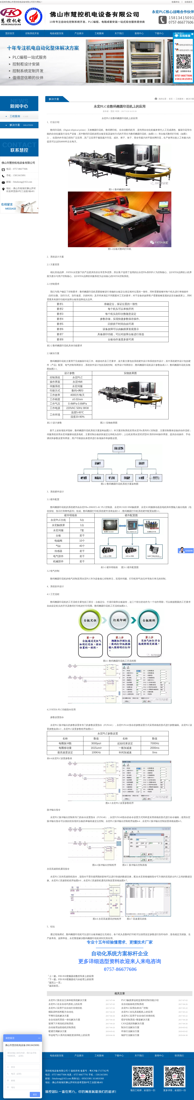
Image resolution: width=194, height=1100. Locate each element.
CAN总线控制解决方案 (132, 1023)
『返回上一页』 (55, 982)
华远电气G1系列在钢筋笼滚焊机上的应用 (69, 1035)
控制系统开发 (32, 33)
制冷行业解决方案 (130, 1027)
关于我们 (119, 33)
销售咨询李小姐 (184, 50)
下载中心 (159, 33)
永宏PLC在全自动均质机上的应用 (65, 1004)
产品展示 (79, 33)
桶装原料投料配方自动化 (60, 1012)
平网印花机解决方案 (58, 1016)
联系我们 (179, 33)
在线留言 (188, 2)
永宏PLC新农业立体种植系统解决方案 (67, 1000)
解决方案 (21, 125)
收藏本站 (175, 2)
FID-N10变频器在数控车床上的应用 (76, 976)
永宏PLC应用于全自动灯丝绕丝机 (65, 1008)
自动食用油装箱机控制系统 (62, 1027)
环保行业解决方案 (130, 1031)
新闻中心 (139, 33)
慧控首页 (9, 33)
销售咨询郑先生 (184, 45)
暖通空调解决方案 (57, 1031)
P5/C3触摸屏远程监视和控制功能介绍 (140, 1000)
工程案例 (99, 33)
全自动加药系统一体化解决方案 (64, 1019)
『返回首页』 (53, 986)
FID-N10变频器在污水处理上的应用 (76, 979)
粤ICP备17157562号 (99, 1071)
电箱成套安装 (57, 33)
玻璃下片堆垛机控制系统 (60, 1023)
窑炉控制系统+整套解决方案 (135, 1019)
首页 (171, 99)
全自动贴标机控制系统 (132, 1004)
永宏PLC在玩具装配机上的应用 (137, 1012)
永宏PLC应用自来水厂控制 (134, 1008)
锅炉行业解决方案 (130, 1035)
